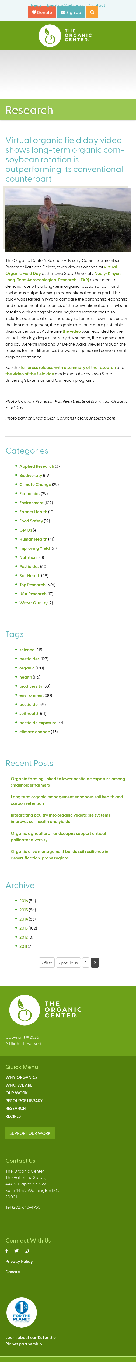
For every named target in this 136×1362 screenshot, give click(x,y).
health (25, 676)
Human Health (33, 538)
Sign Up (71, 12)
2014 (23, 918)
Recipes (13, 1115)
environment (31, 695)
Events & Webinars (65, 5)
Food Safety (31, 520)
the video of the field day (29, 373)
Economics (29, 493)
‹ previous (68, 962)
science (26, 649)
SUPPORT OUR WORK (30, 1133)
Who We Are (18, 1084)
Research (15, 1108)
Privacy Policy (19, 1261)
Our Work (16, 1092)
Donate (42, 12)
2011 (23, 946)
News (36, 5)
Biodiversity (30, 475)
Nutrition (28, 557)
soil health (29, 713)
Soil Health (29, 575)
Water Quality (33, 602)
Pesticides (29, 566)
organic (27, 667)
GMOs (25, 529)
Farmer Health (33, 511)
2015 (23, 909)
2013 (23, 927)
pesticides (29, 658)
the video (71, 331)
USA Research (33, 593)
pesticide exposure (38, 722)
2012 (23, 937)
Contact (97, 5)
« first (47, 962)
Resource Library (24, 1100)
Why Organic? (21, 1077)
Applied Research (36, 466)
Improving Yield (34, 548)
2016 (23, 900)
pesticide (28, 704)
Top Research (32, 584)
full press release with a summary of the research (68, 367)
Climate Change (35, 484)
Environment (31, 502)
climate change (34, 731)
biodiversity (31, 686)
